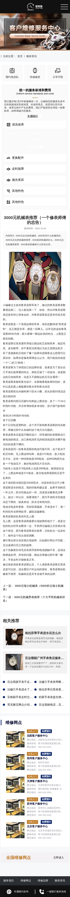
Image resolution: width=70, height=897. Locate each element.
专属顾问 (35, 116)
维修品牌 (43, 872)
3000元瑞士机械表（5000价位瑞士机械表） (39, 585)
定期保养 (14, 133)
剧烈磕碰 (35, 139)
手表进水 (55, 133)
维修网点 (26, 872)
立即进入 (58, 849)
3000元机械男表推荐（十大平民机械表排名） (39, 593)
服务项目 (8, 872)
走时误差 (35, 133)
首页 (20, 56)
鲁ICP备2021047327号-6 (54, 881)
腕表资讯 (31, 56)
